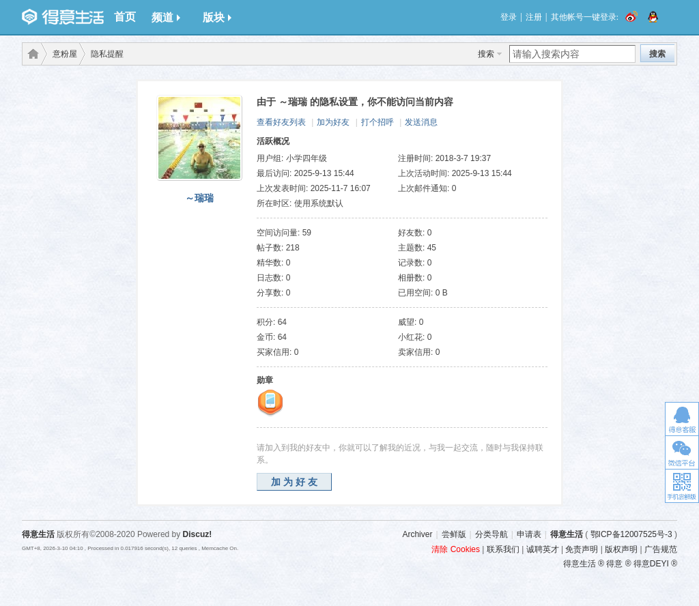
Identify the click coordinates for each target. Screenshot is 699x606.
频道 (166, 17)
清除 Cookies (455, 549)
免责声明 (581, 549)
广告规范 (660, 549)
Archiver (417, 534)
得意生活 (566, 534)
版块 (217, 17)
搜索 (486, 54)
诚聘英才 (542, 549)
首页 (125, 17)
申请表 (529, 534)
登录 (508, 17)
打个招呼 (377, 122)
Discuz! (197, 534)
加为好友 (333, 122)
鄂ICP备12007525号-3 (631, 534)
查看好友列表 (281, 122)
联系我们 (503, 549)
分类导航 (491, 534)
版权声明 (621, 549)
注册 (534, 17)
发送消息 (421, 122)
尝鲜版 (454, 534)
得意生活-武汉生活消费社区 (31, 54)
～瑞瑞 (199, 197)
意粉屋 (65, 54)
